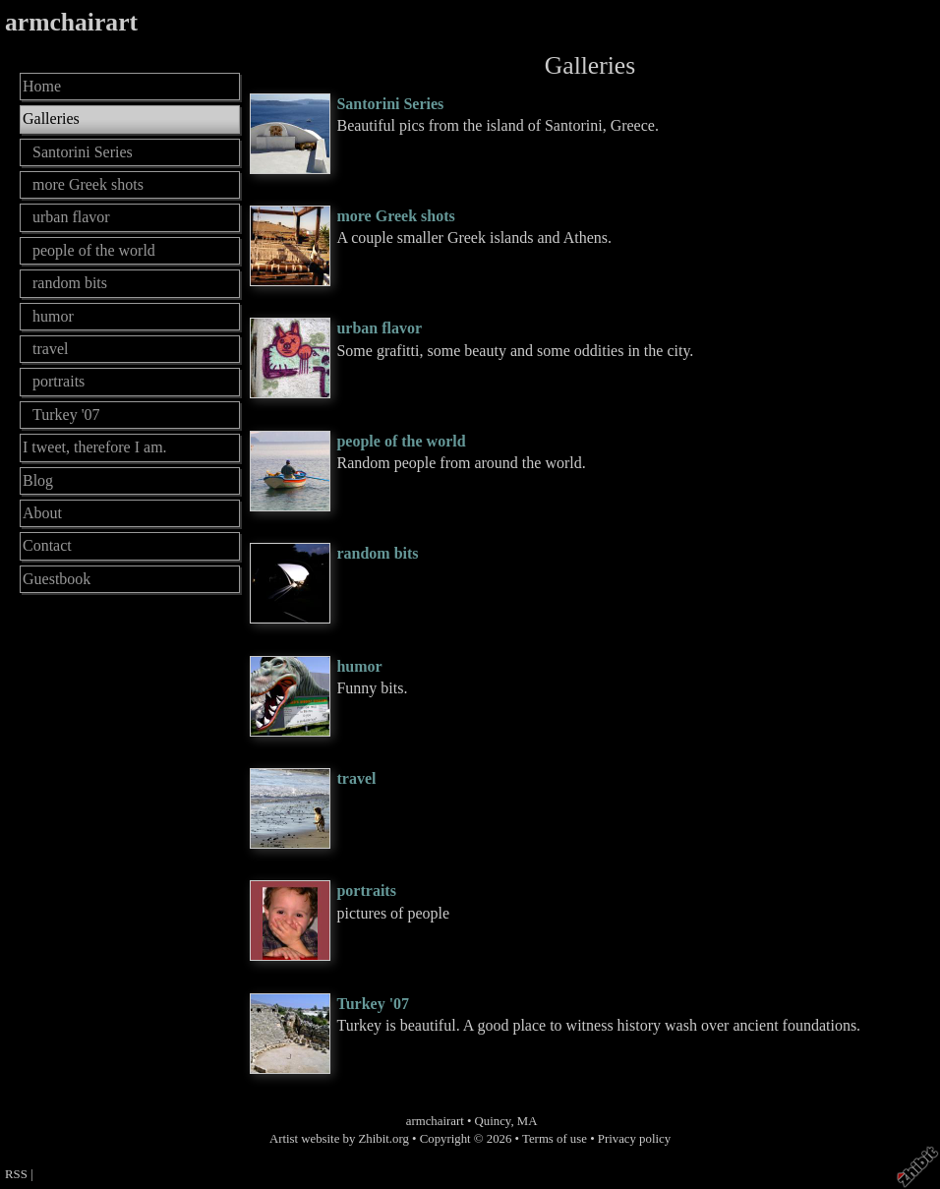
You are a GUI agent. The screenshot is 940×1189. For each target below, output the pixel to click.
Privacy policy (634, 1139)
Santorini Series (389, 103)
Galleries (51, 118)
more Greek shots (395, 216)
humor (359, 666)
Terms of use (554, 1139)
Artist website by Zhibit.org (339, 1139)
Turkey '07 (372, 1003)
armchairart (71, 22)
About (42, 513)
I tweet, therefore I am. (95, 447)
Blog (38, 480)
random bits (377, 553)
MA (527, 1121)
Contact (47, 545)
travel (356, 778)
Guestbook (56, 578)
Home (42, 86)
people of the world (400, 441)
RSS (16, 1174)
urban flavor (379, 328)
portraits (365, 890)
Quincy (493, 1121)
